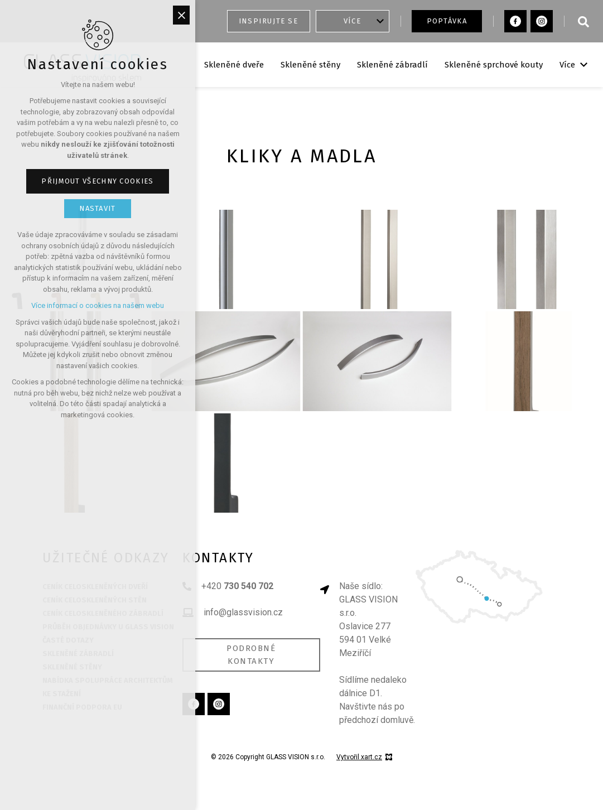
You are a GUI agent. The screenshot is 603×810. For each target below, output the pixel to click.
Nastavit (97, 208)
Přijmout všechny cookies (97, 181)
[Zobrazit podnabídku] (380, 21)
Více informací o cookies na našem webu (97, 305)
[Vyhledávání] (583, 21)
